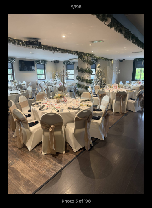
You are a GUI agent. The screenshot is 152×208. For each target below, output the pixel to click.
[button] (145, 8)
